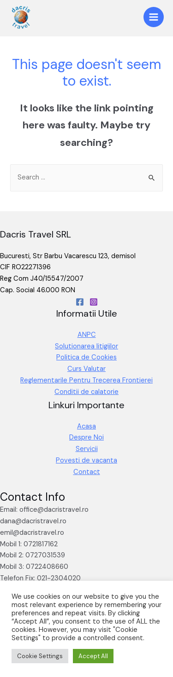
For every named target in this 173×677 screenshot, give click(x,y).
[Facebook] (80, 302)
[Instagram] (93, 302)
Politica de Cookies (86, 357)
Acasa (86, 426)
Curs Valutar (86, 369)
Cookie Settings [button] (40, 656)
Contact (86, 472)
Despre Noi (86, 437)
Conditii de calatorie (86, 392)
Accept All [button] (93, 656)
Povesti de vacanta (86, 460)
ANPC (87, 334)
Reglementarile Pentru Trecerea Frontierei (86, 380)
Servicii (87, 449)
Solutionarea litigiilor (86, 346)
